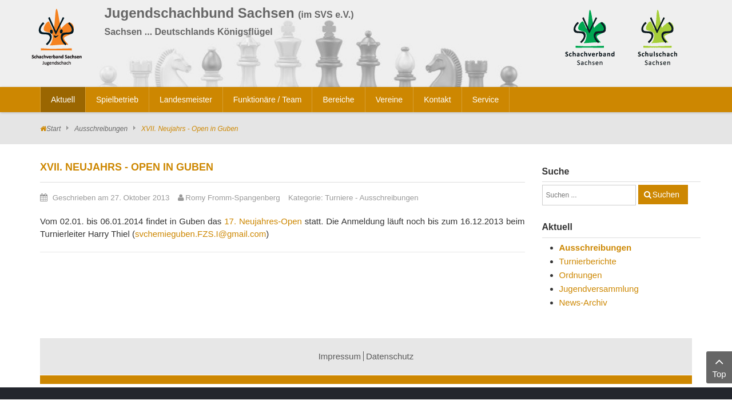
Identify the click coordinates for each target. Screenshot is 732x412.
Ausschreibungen (101, 129)
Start (53, 129)
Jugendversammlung (599, 289)
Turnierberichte (587, 261)
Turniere (339, 197)
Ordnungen (580, 275)
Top (719, 366)
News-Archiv (583, 302)
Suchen (666, 194)
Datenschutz (389, 356)
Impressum (340, 356)
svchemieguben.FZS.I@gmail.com (200, 234)
